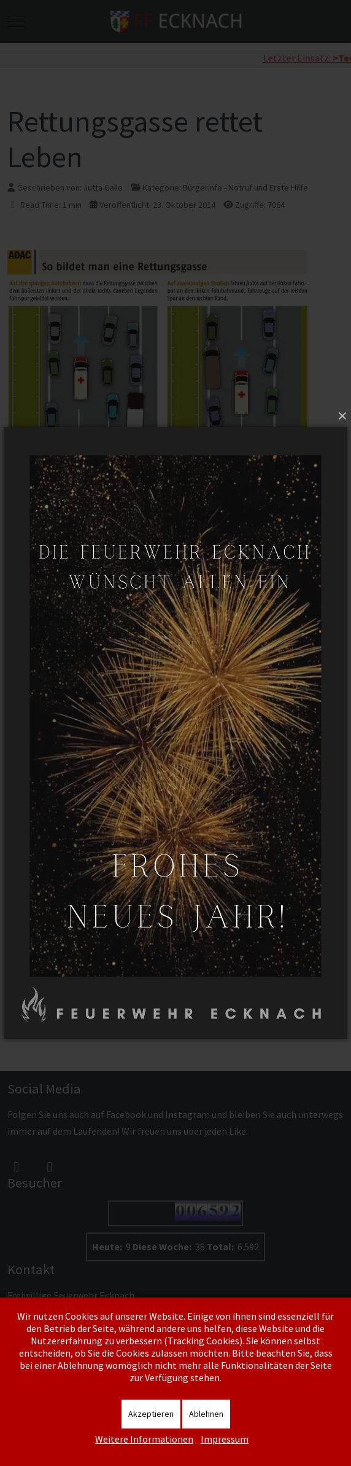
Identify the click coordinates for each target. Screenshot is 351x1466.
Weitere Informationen (144, 1439)
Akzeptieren (151, 1413)
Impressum (225, 1439)
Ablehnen (206, 1413)
